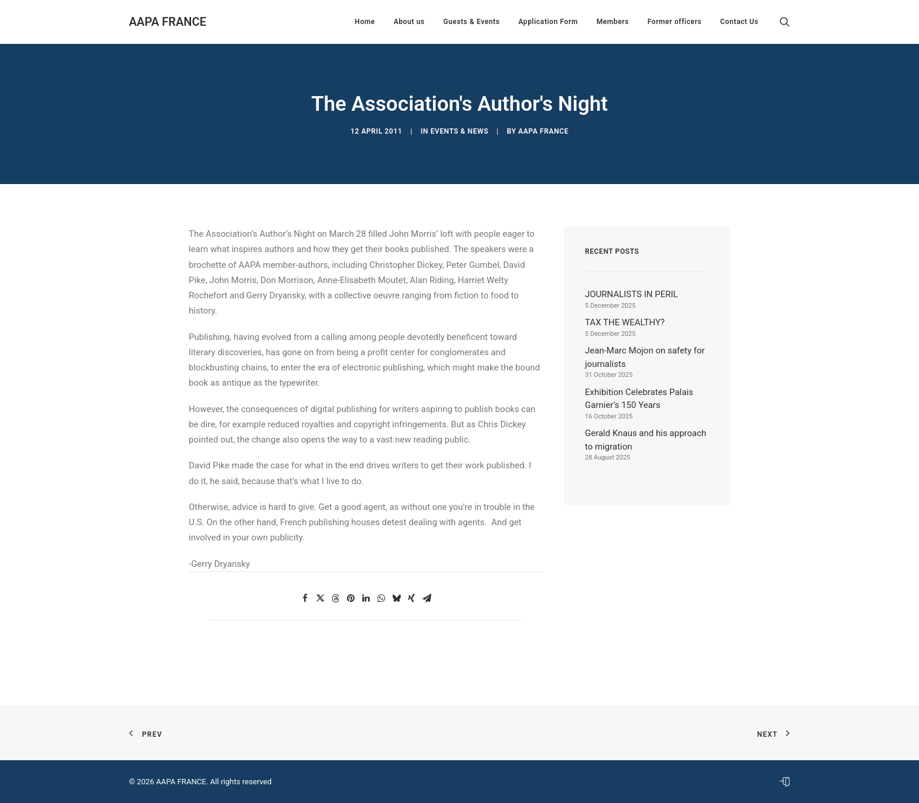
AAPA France (543, 131)
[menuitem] (364, 21)
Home (365, 22)
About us (409, 22)
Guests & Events (471, 22)
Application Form (548, 22)
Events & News (459, 131)
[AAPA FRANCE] (167, 22)
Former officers (675, 22)
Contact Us (739, 22)
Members (613, 22)
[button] (785, 21)
